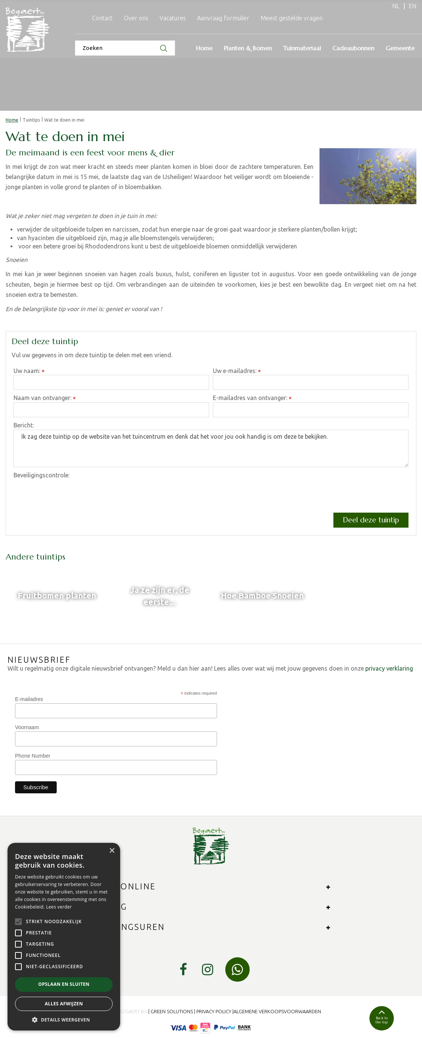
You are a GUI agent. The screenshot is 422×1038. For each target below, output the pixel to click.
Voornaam (27, 727)
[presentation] (71, 494)
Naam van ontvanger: (45, 398)
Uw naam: (29, 371)
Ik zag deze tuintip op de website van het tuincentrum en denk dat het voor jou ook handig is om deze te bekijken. (211, 448)
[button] (64, 1019)
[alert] (64, 936)
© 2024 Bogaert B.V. (124, 1011)
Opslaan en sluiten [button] (64, 984)
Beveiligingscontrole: (41, 475)
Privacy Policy (213, 1011)
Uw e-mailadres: (237, 371)
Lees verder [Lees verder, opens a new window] (59, 907)
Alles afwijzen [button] (64, 1003)
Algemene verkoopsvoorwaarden (277, 1011)
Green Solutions (172, 1011)
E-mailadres (29, 699)
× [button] (112, 851)
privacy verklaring (389, 668)
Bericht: (24, 425)
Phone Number (32, 756)
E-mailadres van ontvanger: (252, 398)
